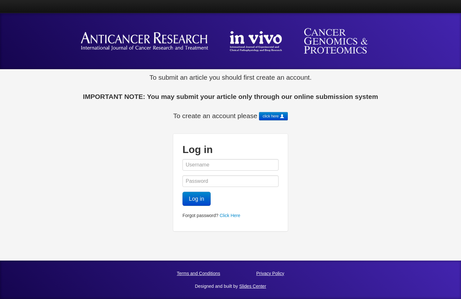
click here (273, 116)
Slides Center (252, 286)
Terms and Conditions (198, 273)
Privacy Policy (270, 273)
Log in (196, 199)
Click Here (230, 215)
